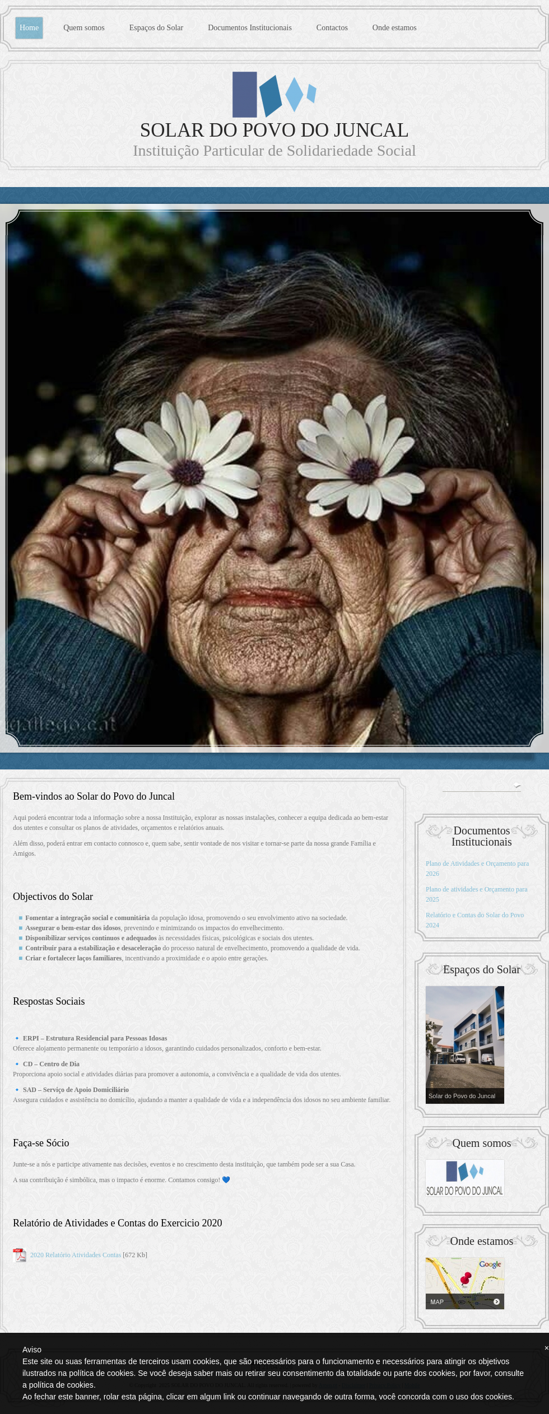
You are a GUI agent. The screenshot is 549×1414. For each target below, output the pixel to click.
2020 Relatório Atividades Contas (75, 1255)
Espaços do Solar (156, 28)
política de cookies (61, 1384)
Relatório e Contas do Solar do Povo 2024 (475, 920)
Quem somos (84, 28)
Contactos (332, 28)
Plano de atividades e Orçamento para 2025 (477, 894)
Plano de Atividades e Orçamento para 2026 (477, 869)
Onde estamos (395, 28)
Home (29, 28)
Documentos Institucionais (250, 28)
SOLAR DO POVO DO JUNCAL (274, 130)
